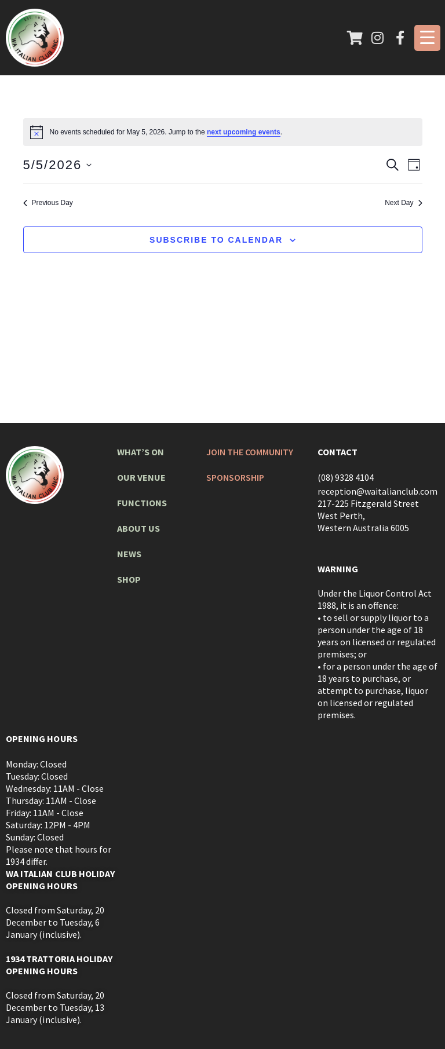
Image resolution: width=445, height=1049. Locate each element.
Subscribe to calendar (216, 239)
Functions (142, 503)
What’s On (140, 452)
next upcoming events (243, 132)
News (129, 554)
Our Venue (141, 477)
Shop (129, 579)
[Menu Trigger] (427, 38)
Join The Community (250, 452)
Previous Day (48, 203)
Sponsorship (235, 477)
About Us (138, 528)
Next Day (403, 203)
